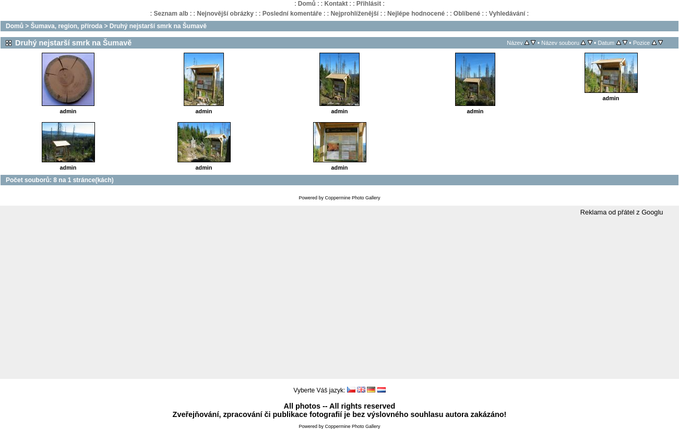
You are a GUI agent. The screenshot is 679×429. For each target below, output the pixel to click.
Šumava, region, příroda (66, 26)
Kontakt (336, 3)
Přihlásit (368, 3)
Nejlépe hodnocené (416, 13)
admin (68, 111)
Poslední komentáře (292, 13)
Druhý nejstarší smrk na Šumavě (158, 26)
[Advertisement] (340, 298)
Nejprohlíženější (354, 13)
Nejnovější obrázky (225, 13)
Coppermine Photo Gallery (352, 197)
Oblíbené (467, 13)
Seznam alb (171, 13)
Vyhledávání (507, 13)
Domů (307, 3)
